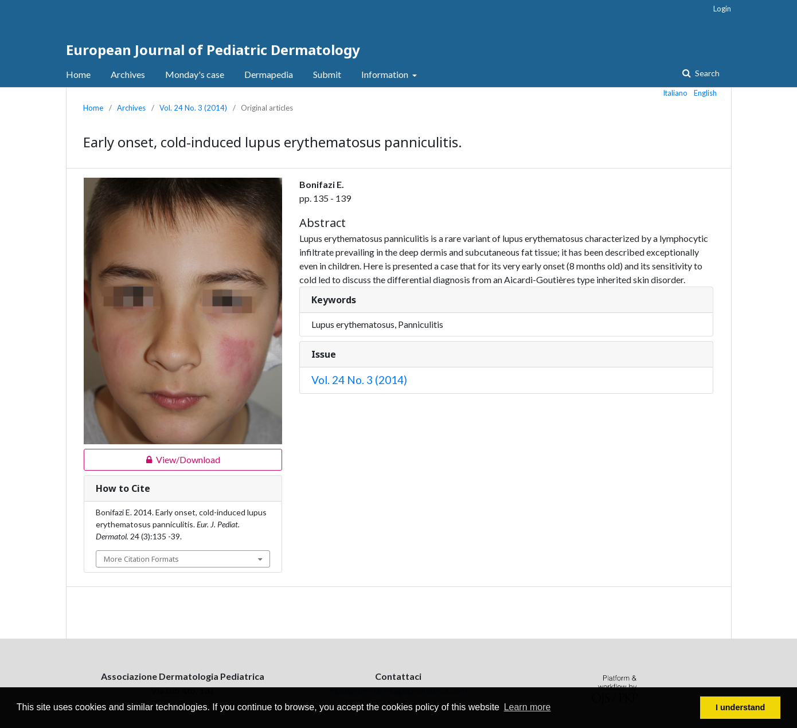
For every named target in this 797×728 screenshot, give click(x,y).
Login (722, 8)
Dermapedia (268, 74)
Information (385, 74)
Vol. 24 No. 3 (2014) (193, 107)
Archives (128, 74)
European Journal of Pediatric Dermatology (213, 49)
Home (78, 74)
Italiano (675, 92)
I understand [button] (740, 707)
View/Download (152, 459)
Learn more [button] (527, 707)
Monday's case (194, 74)
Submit (327, 74)
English (705, 92)
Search (706, 73)
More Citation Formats (141, 559)
